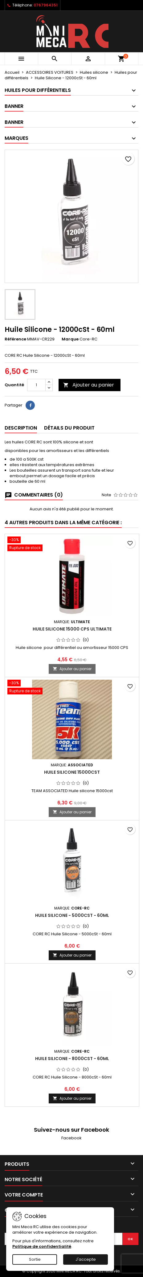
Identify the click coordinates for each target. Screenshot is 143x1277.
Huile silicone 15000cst (72, 772)
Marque (70, 339)
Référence (15, 339)
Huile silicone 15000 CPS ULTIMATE (72, 629)
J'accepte (86, 1259)
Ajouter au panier (88, 384)
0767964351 (46, 5)
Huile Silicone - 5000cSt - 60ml (72, 915)
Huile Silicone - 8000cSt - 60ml (72, 1058)
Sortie (35, 1259)
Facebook (71, 1138)
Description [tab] (21, 427)
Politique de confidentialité (41, 1246)
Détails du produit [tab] (69, 427)
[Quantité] (36, 385)
